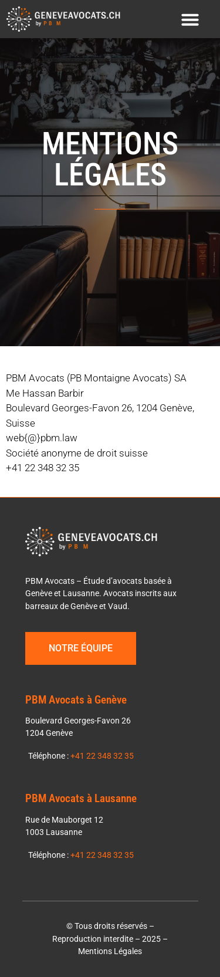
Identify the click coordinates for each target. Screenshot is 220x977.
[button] (190, 19)
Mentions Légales (110, 951)
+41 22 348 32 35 (102, 756)
